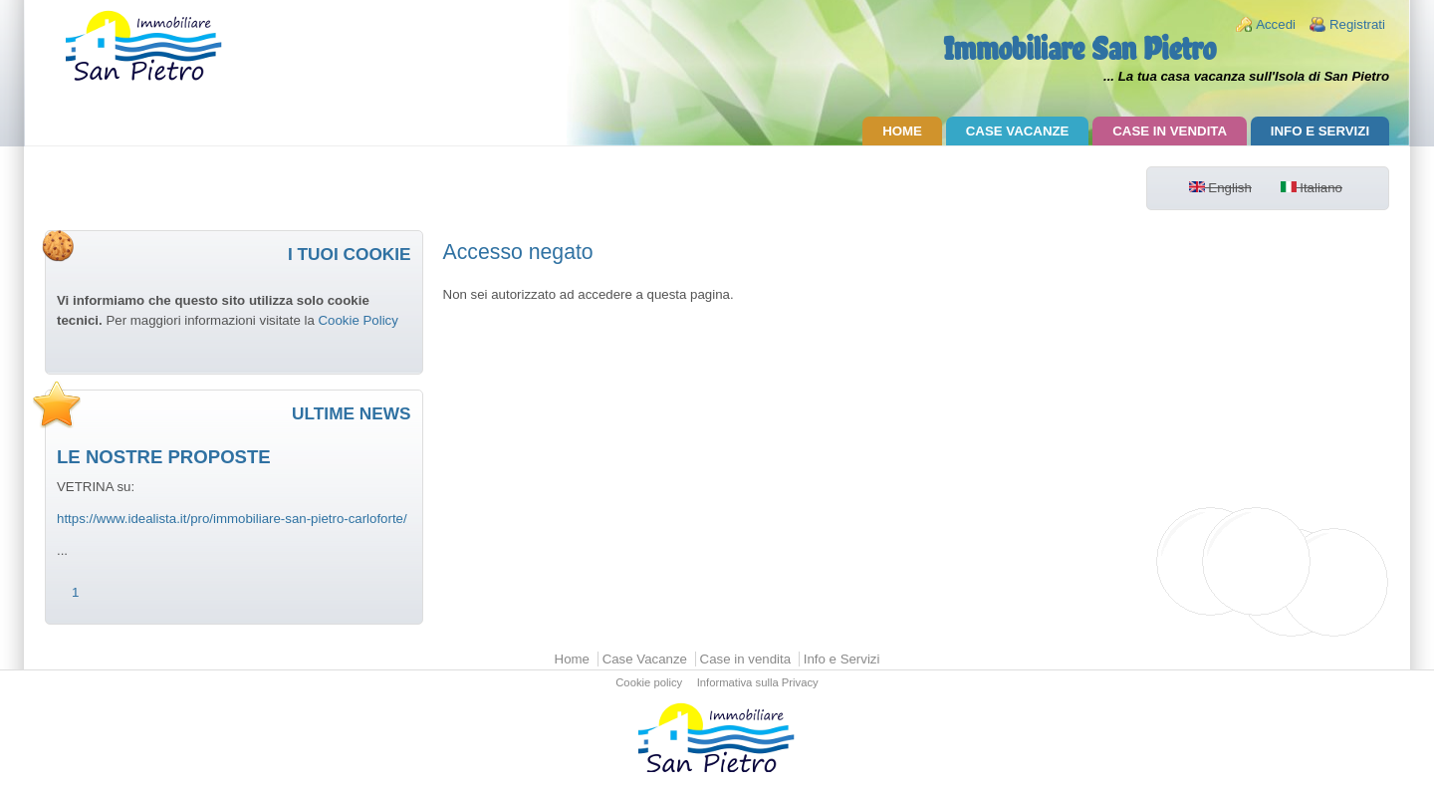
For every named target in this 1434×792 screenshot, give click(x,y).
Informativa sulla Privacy (758, 683)
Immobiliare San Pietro (1079, 48)
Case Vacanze (1018, 131)
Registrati (1357, 24)
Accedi (1276, 24)
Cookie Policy (357, 320)
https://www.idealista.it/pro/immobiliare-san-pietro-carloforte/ (232, 518)
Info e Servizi (1320, 131)
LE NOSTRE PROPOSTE (164, 456)
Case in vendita (1169, 131)
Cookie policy (648, 683)
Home (902, 131)
